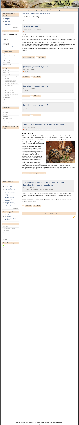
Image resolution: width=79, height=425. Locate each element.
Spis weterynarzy (7, 102)
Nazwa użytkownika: (10, 34)
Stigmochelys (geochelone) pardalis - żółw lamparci (44, 124)
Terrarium (27, 31)
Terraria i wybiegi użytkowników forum (9, 91)
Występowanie (7, 58)
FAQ (19, 10)
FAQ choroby (8, 219)
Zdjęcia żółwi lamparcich (39, 129)
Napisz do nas (12, 10)
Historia (4, 232)
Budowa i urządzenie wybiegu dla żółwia (11, 77)
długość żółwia (8, 186)
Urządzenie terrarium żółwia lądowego (11, 95)
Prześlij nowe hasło (8, 46)
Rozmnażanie (7, 104)
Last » (56, 213)
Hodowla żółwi (38, 13)
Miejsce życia (46, 13)
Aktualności (5, 226)
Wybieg (26, 71)
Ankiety (35, 10)
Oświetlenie (8, 89)
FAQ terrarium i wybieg (10, 218)
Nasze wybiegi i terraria (9, 120)
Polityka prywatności (8, 237)
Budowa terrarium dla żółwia (11, 83)
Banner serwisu (6, 235)
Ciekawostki (6, 112)
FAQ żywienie (8, 216)
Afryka (26, 129)
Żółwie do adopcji (55, 10)
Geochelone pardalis (50, 129)
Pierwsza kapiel (8, 188)
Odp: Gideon (8, 18)
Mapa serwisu (6, 230)
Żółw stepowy (7, 62)
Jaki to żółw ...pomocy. (10, 199)
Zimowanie (6, 97)
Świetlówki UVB (34, 189)
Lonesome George (7, 118)
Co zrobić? (7, 200)
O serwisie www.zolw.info (9, 228)
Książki (5, 116)
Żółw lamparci (7, 64)
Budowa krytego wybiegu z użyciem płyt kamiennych (11, 81)
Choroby (5, 99)
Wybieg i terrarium (9, 74)
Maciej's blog (26, 76)
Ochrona (5, 53)
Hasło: (5, 39)
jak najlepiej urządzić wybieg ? (35, 67)
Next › (51, 213)
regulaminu (43, 424)
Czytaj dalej (34, 173)
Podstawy (6, 70)
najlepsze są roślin (9, 202)
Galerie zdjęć (26, 10)
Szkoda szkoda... (9, 184)
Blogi (40, 10)
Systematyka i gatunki (9, 56)
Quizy (46, 10)
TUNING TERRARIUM (31, 26)
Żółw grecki (6, 60)
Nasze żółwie (7, 123)
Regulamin (5, 239)
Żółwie (32, 13)
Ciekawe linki (6, 110)
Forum (4, 10)
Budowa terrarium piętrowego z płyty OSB (10, 86)
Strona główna (25, 13)
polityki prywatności (52, 424)
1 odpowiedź (26, 173)
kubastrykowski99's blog (28, 57)
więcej (15, 27)
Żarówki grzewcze (49, 189)
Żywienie (6, 72)
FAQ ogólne (7, 215)
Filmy (5, 114)
